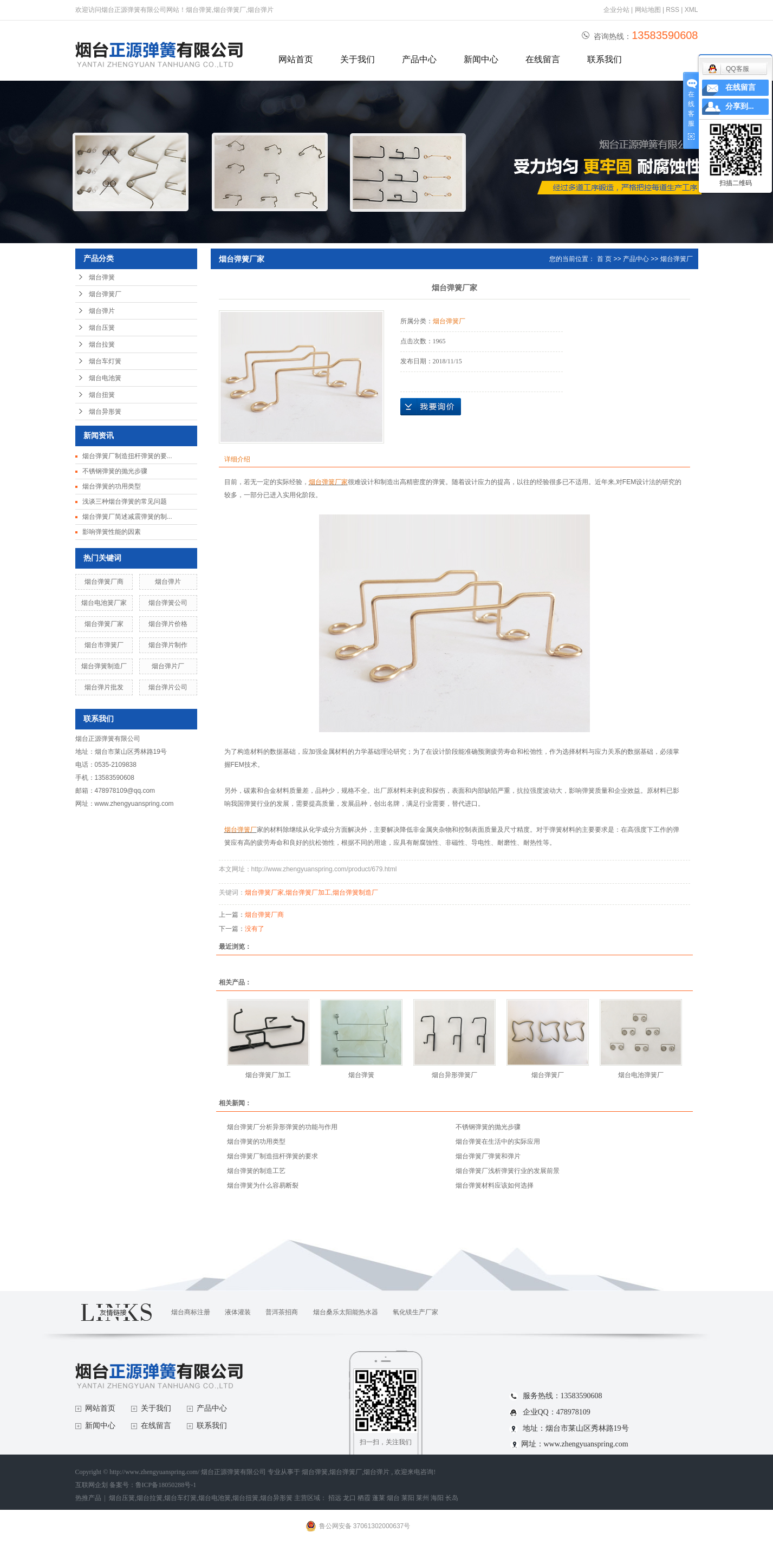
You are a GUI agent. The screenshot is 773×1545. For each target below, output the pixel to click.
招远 (334, 1498)
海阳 (437, 1498)
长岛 (451, 1498)
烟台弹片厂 (168, 666)
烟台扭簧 (102, 395)
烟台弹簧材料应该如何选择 (495, 1185)
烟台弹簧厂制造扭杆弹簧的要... (127, 456)
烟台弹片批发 (104, 687)
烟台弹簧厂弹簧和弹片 (488, 1156)
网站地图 (648, 10)
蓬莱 (378, 1498)
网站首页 (295, 59)
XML (691, 10)
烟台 (393, 1498)
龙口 (349, 1498)
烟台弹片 (102, 311)
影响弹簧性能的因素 (111, 532)
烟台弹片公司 (167, 687)
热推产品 (88, 1498)
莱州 (422, 1498)
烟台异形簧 (105, 411)
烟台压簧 (102, 327)
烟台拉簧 (102, 344)
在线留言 (542, 59)
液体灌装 (238, 1312)
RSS (672, 10)
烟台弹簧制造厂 (104, 666)
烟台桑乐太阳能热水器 (345, 1312)
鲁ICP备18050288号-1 (166, 1485)
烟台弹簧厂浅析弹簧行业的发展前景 (508, 1171)
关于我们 (357, 59)
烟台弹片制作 (167, 645)
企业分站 (616, 10)
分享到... (739, 106)
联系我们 (604, 59)
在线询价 (430, 406)
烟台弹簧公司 (167, 603)
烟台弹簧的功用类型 (111, 486)
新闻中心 (481, 59)
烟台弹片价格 (167, 624)
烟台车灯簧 (105, 361)
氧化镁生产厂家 (415, 1312)
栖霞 (364, 1498)
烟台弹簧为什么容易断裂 (262, 1185)
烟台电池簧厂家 (104, 603)
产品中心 (419, 59)
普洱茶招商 (281, 1312)
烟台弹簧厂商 (104, 581)
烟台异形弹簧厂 (454, 1075)
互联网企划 (92, 1485)
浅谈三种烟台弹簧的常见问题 (124, 501)
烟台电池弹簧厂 (641, 1075)
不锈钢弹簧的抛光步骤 (114, 471)
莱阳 (407, 1498)
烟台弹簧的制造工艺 (256, 1171)
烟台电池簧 (105, 378)
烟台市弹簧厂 (104, 645)
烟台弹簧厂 (105, 294)
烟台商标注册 (190, 1312)
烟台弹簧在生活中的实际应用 (498, 1141)
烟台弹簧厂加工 (308, 892)
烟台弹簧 (102, 277)
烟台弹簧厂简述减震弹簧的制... (127, 516)
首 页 (604, 259)
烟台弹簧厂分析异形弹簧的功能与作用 (282, 1127)
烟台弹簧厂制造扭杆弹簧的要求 (272, 1156)
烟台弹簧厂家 (104, 624)
